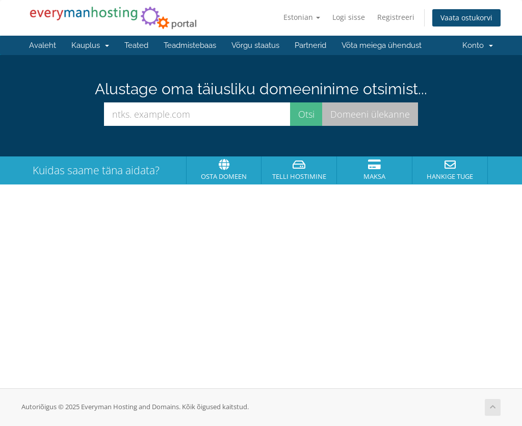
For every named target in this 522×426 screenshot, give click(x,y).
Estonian (301, 17)
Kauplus (90, 45)
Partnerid (310, 45)
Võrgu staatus (255, 45)
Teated (136, 45)
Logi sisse (348, 17)
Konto (477, 45)
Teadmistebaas (190, 45)
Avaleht (42, 45)
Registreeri (395, 17)
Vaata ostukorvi (466, 17)
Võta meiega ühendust (382, 45)
